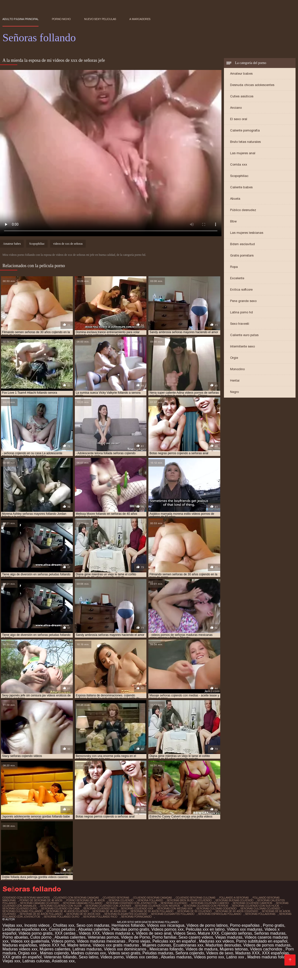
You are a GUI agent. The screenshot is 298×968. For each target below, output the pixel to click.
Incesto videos (37, 925)
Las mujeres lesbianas (246, 233)
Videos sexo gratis (124, 953)
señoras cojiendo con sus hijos (255, 905)
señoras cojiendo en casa (60, 908)
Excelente (237, 278)
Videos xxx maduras (244, 929)
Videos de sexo (219, 953)
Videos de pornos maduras (266, 945)
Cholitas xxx (63, 925)
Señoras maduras (269, 933)
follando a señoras (234, 897)
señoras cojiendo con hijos (60, 905)
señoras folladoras (260, 913)
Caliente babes (241, 187)
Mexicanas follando (166, 949)
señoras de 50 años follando (152, 911)
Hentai (234, 380)
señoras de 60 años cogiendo (237, 911)
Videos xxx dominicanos (125, 949)
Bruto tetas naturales (245, 142)
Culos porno (41, 937)
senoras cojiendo (174, 903)
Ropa (234, 267)
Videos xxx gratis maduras (116, 945)
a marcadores (139, 19)
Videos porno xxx (209, 957)
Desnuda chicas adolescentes (252, 85)
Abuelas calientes (93, 929)
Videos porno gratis (36, 933)
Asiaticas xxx (63, 961)
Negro (234, 392)
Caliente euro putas (244, 335)
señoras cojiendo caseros (252, 903)
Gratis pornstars (242, 255)
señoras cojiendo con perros (206, 905)
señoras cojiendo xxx (137, 908)
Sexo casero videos (196, 937)
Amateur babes (241, 73)
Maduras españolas (19, 945)
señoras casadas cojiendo (39, 903)
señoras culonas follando (22, 911)
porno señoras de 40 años (85, 900)
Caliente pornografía (245, 130)
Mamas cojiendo (54, 953)
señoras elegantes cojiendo (125, 913)
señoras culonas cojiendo (260, 908)
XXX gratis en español (21, 957)
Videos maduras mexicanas (101, 941)
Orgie (234, 358)
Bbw (233, 221)
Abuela (235, 198)
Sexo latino (88, 957)
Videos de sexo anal (153, 933)
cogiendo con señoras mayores (26, 897)
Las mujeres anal (242, 153)
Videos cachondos (266, 949)
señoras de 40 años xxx (110, 911)
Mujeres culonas (156, 945)
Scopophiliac (239, 176)
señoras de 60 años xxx (83, 913)
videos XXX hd (52, 945)
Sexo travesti (239, 323)
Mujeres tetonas (234, 949)
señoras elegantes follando (172, 913)
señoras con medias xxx (175, 908)
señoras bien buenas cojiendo (189, 900)
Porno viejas (139, 941)
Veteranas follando (60, 957)
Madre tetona (78, 945)
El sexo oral (238, 119)
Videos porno (63, 941)
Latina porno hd (241, 312)
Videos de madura (201, 949)
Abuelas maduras (176, 957)
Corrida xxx (238, 164)
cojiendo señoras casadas (152, 897)
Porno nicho (61, 19)
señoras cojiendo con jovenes (108, 905)
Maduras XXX (247, 953)
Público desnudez (243, 210)
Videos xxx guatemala (30, 941)
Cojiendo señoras (236, 933)
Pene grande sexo (243, 301)
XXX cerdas (66, 933)
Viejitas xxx (12, 925)
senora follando (150, 900)
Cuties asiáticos (241, 96)
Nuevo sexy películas (100, 19)
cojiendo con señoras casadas (76, 897)
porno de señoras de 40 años (41, 900)
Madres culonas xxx (88, 953)
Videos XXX (89, 933)
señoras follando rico (100, 916)
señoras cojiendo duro (19, 908)
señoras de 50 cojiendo (194, 911)
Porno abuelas (15, 937)
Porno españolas (245, 925)
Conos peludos (62, 929)
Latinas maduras (87, 949)
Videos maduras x (118, 933)
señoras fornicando (136, 916)
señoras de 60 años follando (41, 913)
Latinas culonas (36, 961)
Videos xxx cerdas (142, 957)
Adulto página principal (20, 19)
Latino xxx (235, 957)
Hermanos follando (128, 925)
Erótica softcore (241, 289)
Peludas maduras (157, 953)
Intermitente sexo (242, 346)
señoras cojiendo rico (100, 908)
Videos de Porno (135, 937)
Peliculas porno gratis (130, 929)
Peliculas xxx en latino (205, 929)
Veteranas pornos (103, 937)
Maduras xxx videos (216, 941)
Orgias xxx (28, 953)
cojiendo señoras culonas (195, 897)
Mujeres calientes (55, 949)
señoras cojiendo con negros (157, 905)
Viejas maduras (228, 937)
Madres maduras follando (270, 957)
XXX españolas (275, 953)
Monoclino (237, 369)
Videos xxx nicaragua (165, 925)
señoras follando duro (61, 916)
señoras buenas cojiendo (234, 900)
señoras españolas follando (219, 913)
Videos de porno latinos (207, 925)
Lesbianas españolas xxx (24, 929)
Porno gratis (273, 925)
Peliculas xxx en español (174, 941)
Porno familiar (164, 937)
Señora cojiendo (189, 953)
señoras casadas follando (82, 903)
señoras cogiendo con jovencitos (131, 903)
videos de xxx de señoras (68, 243)
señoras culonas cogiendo (217, 908)
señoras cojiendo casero (210, 903)
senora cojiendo (121, 900)
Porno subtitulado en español (261, 941)
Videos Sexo (185, 933)
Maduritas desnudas (223, 945)
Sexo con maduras (92, 925)
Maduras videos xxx (19, 949)
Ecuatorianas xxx (188, 945)
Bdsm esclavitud (242, 244)
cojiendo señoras (116, 897)
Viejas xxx (11, 961)
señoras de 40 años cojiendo (67, 911)
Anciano (236, 107)
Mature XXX (208, 933)
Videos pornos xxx (167, 929)
